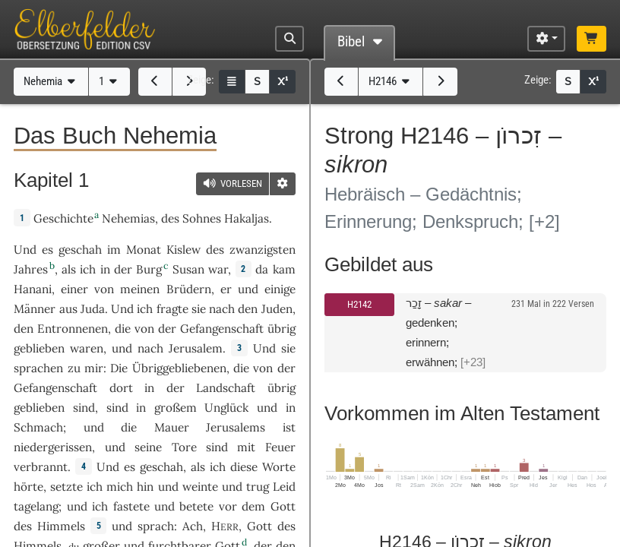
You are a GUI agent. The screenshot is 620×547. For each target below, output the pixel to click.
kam (284, 269)
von (144, 328)
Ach (192, 526)
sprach (156, 526)
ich (88, 269)
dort (121, 388)
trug (257, 486)
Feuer (280, 447)
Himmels (61, 526)
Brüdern (188, 289)
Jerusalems (235, 427)
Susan (188, 269)
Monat (143, 249)
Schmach (38, 427)
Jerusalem (196, 348)
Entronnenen (72, 328)
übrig (281, 328)
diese (244, 467)
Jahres (31, 269)
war (218, 269)
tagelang (36, 506)
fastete (131, 506)
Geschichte (63, 218)
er (226, 289)
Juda (93, 309)
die (123, 328)
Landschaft (225, 388)
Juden (277, 309)
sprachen (38, 368)
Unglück (226, 407)
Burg (149, 269)
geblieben (39, 348)
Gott (283, 506)
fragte (172, 309)
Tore (184, 447)
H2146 (391, 81)
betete (196, 506)
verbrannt (41, 467)
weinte (200, 486)
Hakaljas (246, 218)
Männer (34, 309)
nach (222, 309)
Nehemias (128, 218)
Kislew (183, 249)
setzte (66, 486)
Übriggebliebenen (179, 368)
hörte (28, 486)
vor (228, 506)
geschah (80, 249)
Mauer (171, 427)
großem (175, 407)
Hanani (33, 289)
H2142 (359, 304)
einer (74, 289)
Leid (284, 486)
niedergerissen (53, 447)
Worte (279, 467)
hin (145, 486)
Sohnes (201, 218)
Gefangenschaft (222, 328)
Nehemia (51, 81)
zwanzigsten (262, 249)
